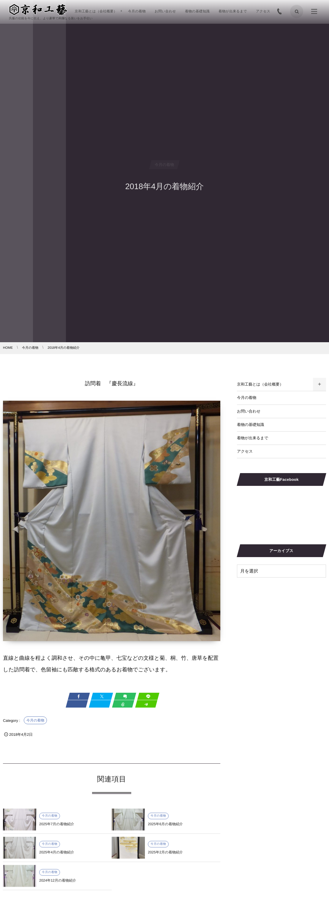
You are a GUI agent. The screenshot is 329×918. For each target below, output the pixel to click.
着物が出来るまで (252, 438)
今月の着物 (35, 720)
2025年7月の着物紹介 (56, 827)
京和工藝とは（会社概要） (260, 384)
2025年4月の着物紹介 (56, 855)
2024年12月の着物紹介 (57, 883)
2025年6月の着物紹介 (165, 827)
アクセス (245, 451)
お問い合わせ (248, 411)
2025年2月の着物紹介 (165, 855)
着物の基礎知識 (250, 424)
